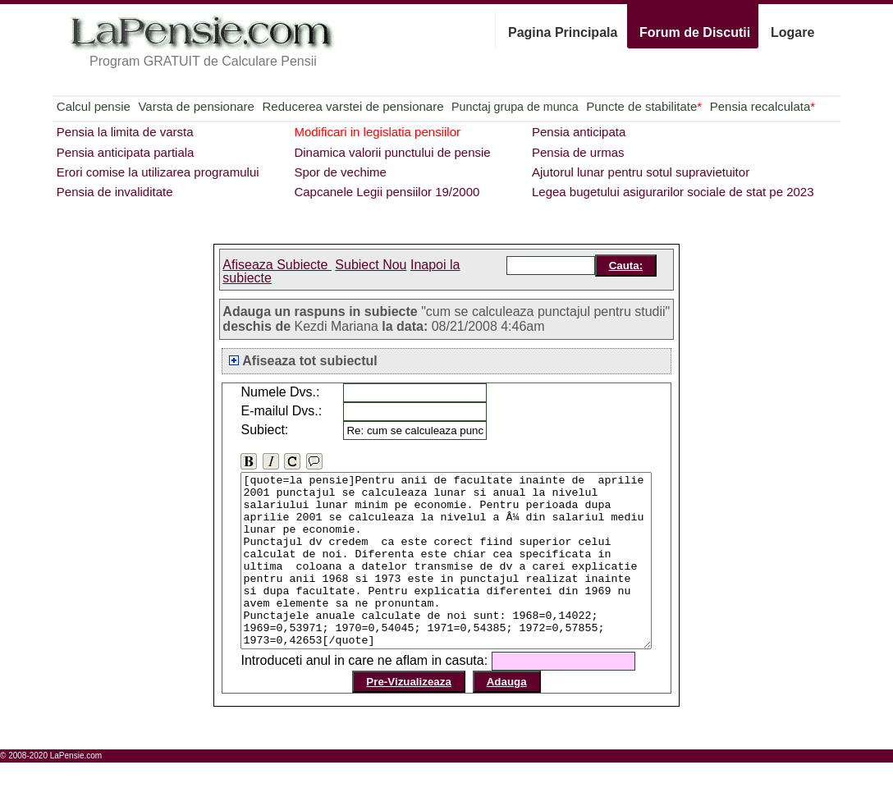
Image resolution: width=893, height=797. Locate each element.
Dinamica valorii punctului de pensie (392, 152)
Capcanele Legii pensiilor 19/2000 (386, 192)
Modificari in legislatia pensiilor (377, 132)
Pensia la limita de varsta (125, 132)
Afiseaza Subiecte (277, 265)
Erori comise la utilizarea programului (158, 172)
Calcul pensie (94, 106)
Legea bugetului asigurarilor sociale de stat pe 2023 (673, 192)
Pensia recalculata (762, 106)
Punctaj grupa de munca (514, 106)
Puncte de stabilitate (644, 106)
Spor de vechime (340, 172)
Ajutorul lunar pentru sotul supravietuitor (640, 172)
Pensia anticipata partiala (126, 152)
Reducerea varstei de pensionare (353, 106)
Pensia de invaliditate (115, 192)
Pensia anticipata (578, 132)
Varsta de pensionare (196, 106)
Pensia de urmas (578, 152)
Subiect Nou (370, 265)
